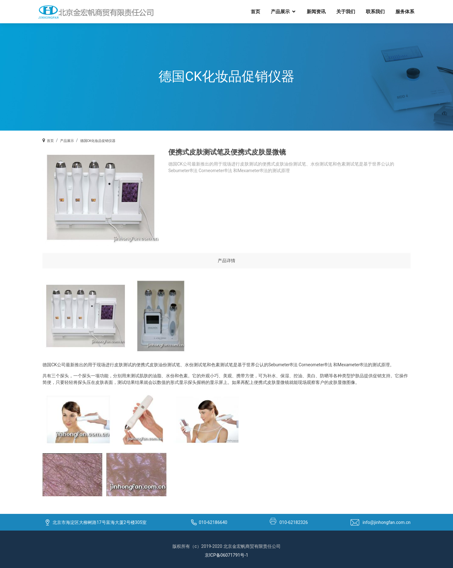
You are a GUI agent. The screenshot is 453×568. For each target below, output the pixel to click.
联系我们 (375, 11)
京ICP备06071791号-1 (226, 555)
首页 (255, 11)
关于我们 (345, 11)
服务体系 (404, 11)
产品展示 (280, 11)
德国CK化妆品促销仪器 (97, 141)
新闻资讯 (316, 11)
